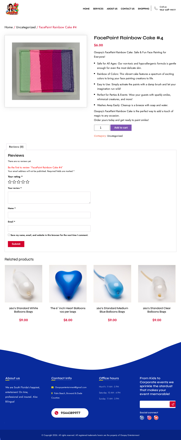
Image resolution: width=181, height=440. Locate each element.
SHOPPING (143, 8)
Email (11, 221)
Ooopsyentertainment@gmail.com (71, 387)
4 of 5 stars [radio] (23, 182)
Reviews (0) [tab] (16, 147)
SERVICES (98, 8)
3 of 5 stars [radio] (19, 182)
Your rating (15, 176)
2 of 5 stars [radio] (14, 182)
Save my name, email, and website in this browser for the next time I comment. (49, 235)
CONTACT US (127, 8)
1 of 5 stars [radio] (10, 182)
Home (9, 27)
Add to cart (121, 127)
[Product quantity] (102, 128)
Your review (15, 188)
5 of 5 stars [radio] (27, 182)
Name (12, 208)
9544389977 (70, 413)
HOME (86, 8)
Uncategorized (26, 27)
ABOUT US (112, 8)
